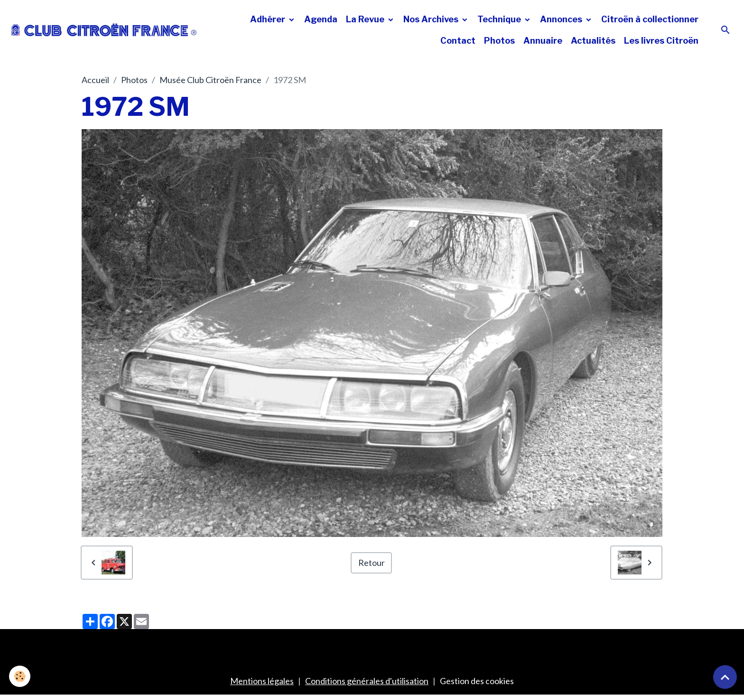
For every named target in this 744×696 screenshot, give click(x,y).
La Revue (366, 19)
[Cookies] (20, 676)
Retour (371, 562)
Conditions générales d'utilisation (366, 681)
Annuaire (542, 41)
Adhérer (268, 19)
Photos (499, 41)
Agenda (320, 19)
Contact (457, 41)
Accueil (95, 80)
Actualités (593, 41)
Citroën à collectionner (649, 19)
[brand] (104, 30)
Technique (500, 19)
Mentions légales (262, 681)
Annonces (562, 19)
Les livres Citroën (661, 41)
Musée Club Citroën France (210, 80)
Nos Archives (431, 19)
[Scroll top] (725, 677)
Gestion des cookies (477, 681)
